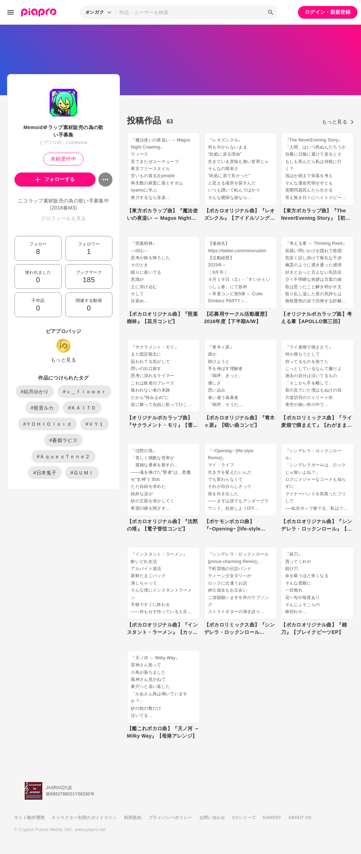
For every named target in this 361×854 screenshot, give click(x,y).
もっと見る (63, 360)
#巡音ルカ (42, 408)
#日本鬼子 (44, 473)
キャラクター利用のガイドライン (84, 817)
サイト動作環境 (29, 817)
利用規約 (132, 817)
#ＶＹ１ (95, 424)
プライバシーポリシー (170, 817)
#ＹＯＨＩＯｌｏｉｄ (47, 424)
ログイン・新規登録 (327, 12)
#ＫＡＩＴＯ (82, 408)
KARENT (272, 817)
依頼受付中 (63, 159)
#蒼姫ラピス (63, 440)
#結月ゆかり (35, 391)
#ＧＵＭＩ (82, 473)
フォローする (55, 179)
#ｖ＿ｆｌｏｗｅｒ (84, 391)
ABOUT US (299, 817)
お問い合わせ (212, 817)
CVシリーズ (244, 817)
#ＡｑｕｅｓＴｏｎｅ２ (63, 456)
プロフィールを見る (63, 218)
